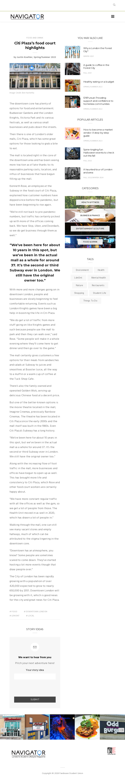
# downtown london (36, 611)
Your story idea (35, 670)
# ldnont (15, 615)
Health (101, 270)
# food (13, 611)
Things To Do (90, 301)
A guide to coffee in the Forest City (96, 67)
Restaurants (98, 285)
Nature (79, 285)
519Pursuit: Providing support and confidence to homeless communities (98, 100)
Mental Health (98, 278)
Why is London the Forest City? (97, 50)
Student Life (99, 293)
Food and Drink (34, 38)
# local (30, 615)
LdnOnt (78, 278)
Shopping (79, 293)
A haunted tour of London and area (97, 171)
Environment (82, 270)
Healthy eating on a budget (98, 81)
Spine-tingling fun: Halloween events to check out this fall (98, 152)
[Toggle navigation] (113, 16)
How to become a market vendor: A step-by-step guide (98, 132)
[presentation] (32, 688)
